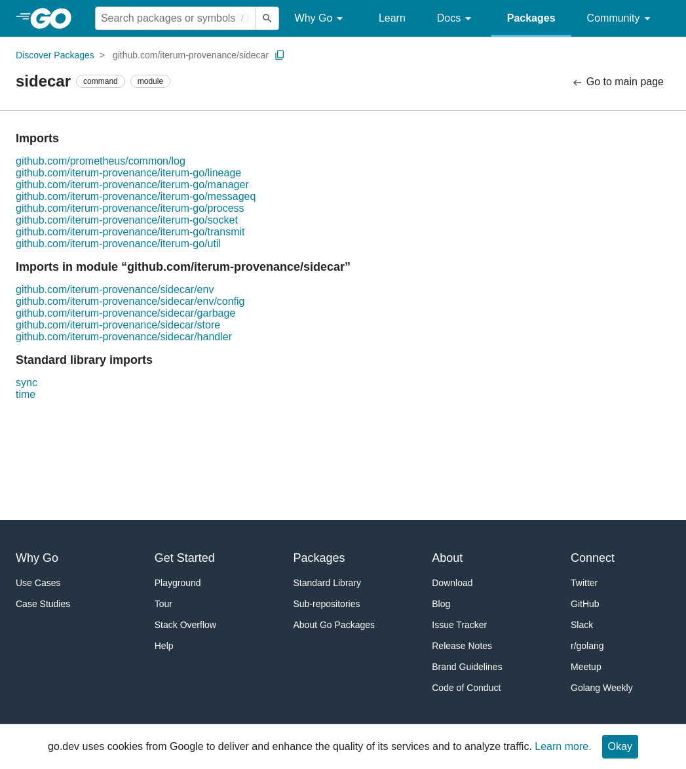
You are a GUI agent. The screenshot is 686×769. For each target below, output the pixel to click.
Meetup (586, 666)
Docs (456, 18)
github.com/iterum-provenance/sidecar (191, 55)
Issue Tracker (459, 625)
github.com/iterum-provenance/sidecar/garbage (125, 313)
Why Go (321, 18)
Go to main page (617, 82)
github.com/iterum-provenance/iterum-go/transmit (130, 231)
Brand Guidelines (467, 666)
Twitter (584, 583)
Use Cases (38, 583)
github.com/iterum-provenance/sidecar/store (118, 324)
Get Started (185, 557)
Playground (178, 583)
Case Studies (43, 604)
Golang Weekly (602, 687)
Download (452, 583)
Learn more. (563, 746)
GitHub (585, 604)
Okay (620, 746)
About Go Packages (334, 625)
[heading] (55, 18)
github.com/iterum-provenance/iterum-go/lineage (128, 172)
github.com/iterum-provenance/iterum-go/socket (127, 220)
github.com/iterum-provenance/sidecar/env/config (130, 301)
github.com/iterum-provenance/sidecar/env (115, 289)
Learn (392, 18)
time (25, 394)
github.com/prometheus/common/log (100, 161)
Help (164, 646)
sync (26, 382)
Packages (531, 18)
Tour (163, 604)
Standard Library (328, 583)
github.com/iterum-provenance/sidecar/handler (124, 336)
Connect (593, 557)
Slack (582, 625)
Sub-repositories (327, 604)
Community (621, 18)
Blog (441, 604)
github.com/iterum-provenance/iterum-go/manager (132, 184)
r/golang (587, 646)
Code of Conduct (466, 687)
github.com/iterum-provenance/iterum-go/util (118, 243)
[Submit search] (267, 18)
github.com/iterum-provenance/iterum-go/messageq (136, 196)
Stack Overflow (185, 625)
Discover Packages (55, 55)
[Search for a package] (175, 18)
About (447, 557)
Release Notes (462, 646)
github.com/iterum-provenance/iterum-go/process (130, 208)
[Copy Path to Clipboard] (280, 55)
